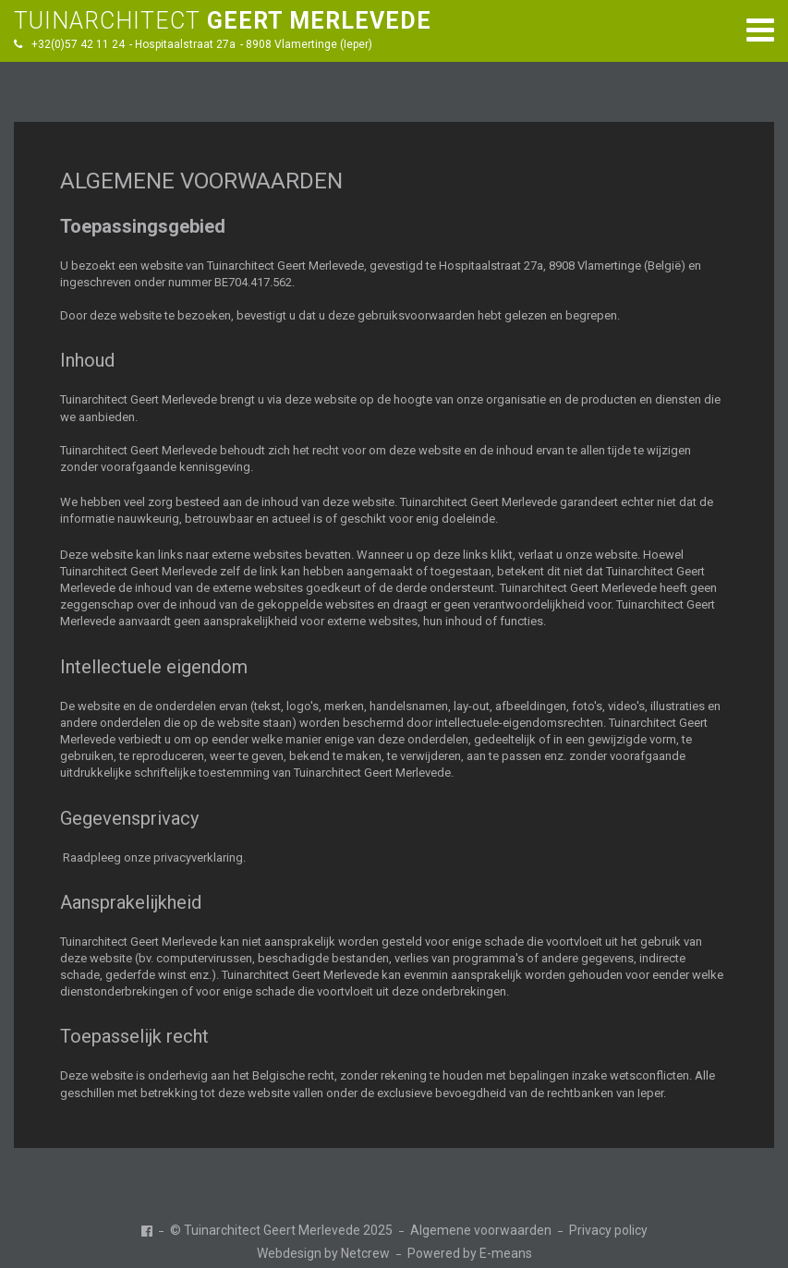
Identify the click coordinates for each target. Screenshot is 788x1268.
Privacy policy (608, 1230)
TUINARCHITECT (222, 20)
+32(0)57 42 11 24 (78, 44)
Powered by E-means (469, 1253)
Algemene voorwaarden (481, 1230)
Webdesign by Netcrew (323, 1253)
